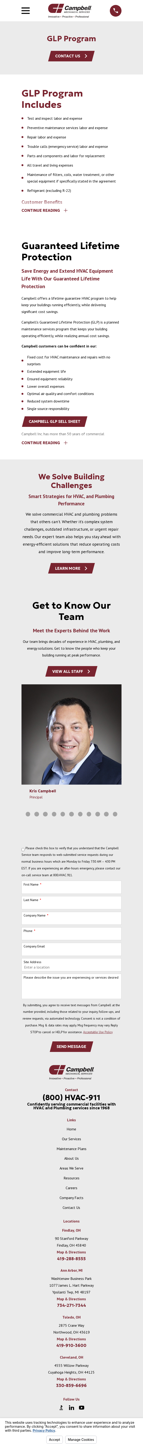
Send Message (71, 1049)
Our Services (71, 1141)
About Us (71, 1161)
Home (71, 1131)
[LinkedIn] (71, 1409)
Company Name (35, 918)
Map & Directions (71, 1254)
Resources (71, 1180)
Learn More (71, 569)
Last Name (31, 902)
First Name (31, 886)
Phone (28, 933)
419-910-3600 (71, 1348)
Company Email (34, 948)
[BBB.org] (61, 1409)
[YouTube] (81, 1409)
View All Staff (71, 673)
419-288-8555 (71, 1261)
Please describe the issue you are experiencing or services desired (71, 979)
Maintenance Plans (71, 1151)
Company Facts (71, 1200)
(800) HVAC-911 (71, 1100)
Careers (71, 1190)
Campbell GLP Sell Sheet (55, 422)
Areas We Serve (71, 1170)
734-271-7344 (71, 1308)
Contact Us (71, 56)
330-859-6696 (71, 1388)
